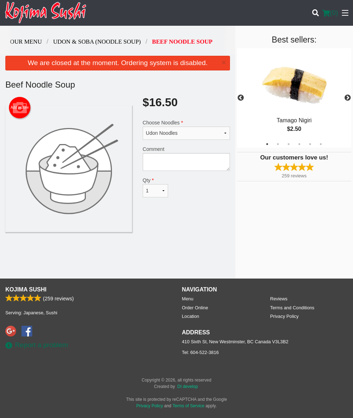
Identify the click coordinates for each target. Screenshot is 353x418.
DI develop (187, 386)
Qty (155, 187)
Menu (187, 298)
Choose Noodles (186, 130)
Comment (186, 158)
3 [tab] (288, 144)
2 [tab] (277, 144)
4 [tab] (299, 144)
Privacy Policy (284, 316)
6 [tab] (320, 144)
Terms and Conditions (292, 307)
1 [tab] (267, 144)
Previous (240, 98)
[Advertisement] (117, 255)
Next (347, 98)
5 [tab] (310, 144)
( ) (330, 13)
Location (190, 316)
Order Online (195, 307)
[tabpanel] (294, 98)
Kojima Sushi (25, 289)
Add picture (20, 107)
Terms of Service (188, 405)
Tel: (200, 352)
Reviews (278, 298)
